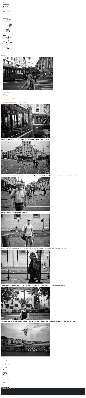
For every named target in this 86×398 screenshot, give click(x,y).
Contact (5, 43)
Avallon (10, 25)
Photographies (6, 4)
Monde (4, 8)
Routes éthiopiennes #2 (6, 364)
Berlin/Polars (9, 37)
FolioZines (11, 45)
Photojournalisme (10, 39)
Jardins (7, 29)
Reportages (8, 19)
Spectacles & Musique (11, 33)
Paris (10, 26)
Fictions (7, 36)
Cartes (7, 38)
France (10, 27)
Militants (8, 31)
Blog (4, 41)
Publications (8, 44)
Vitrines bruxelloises (5, 363)
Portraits (8, 30)
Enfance (7, 32)
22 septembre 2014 (5, 92)
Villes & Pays (6, 6)
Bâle (4, 358)
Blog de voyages (9, 42)
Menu (2, 13)
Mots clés (8, 48)
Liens (7, 47)
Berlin (10, 23)
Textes (4, 35)
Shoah (10, 20)
